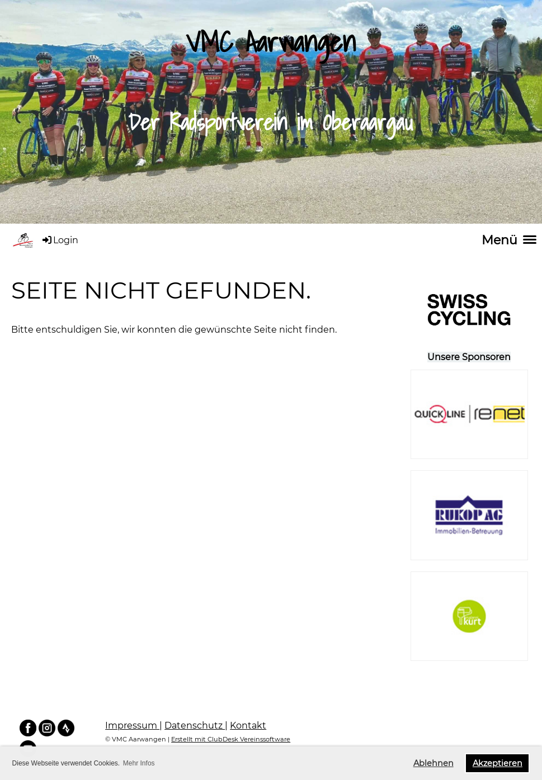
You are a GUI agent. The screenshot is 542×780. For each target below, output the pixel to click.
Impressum (132, 725)
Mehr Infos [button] (139, 763)
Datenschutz (194, 725)
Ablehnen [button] (433, 763)
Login (59, 240)
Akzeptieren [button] (497, 763)
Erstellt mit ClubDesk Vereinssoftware (230, 739)
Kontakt (248, 725)
